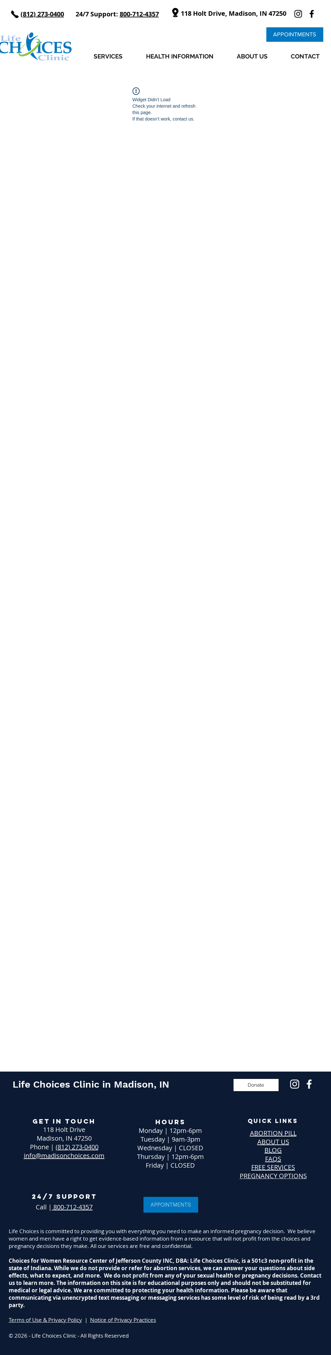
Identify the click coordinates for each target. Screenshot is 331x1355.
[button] (108, 56)
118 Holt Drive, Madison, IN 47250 (233, 13)
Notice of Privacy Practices (123, 1320)
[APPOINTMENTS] (294, 34)
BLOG (273, 1150)
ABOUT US (273, 1141)
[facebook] (312, 14)
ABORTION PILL (273, 1133)
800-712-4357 (72, 1207)
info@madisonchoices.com (64, 1155)
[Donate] (256, 1085)
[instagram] (298, 14)
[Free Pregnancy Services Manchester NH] (295, 1084)
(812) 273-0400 (77, 1147)
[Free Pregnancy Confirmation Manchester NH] (309, 1084)
